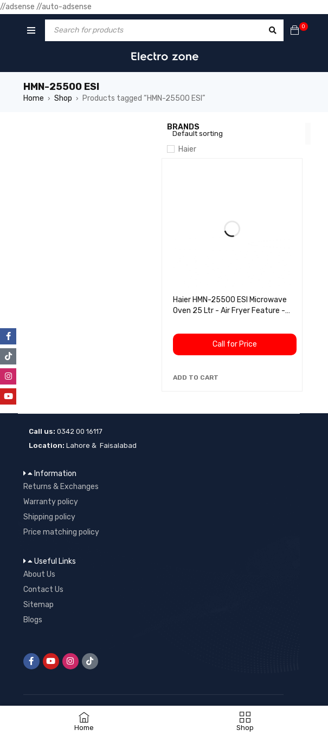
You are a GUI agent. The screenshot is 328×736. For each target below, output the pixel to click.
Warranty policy (50, 501)
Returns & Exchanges (61, 486)
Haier (187, 149)
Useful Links (55, 561)
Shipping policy (49, 517)
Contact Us (43, 589)
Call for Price (235, 344)
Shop (63, 98)
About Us (39, 574)
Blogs (32, 619)
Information (55, 473)
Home (33, 98)
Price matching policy (61, 532)
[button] (195, 377)
